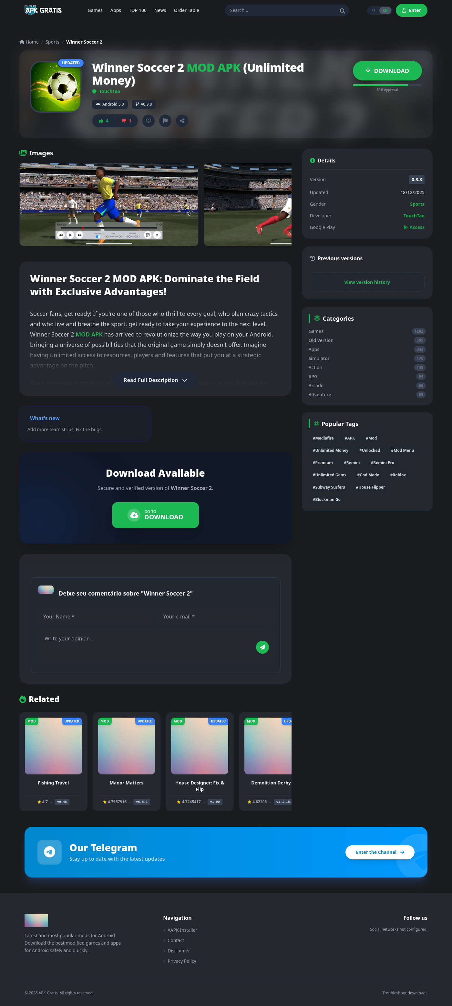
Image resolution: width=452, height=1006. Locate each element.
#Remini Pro (382, 462)
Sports (52, 42)
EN (385, 10)
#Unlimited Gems (329, 475)
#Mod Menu (402, 450)
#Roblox (398, 475)
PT (373, 10)
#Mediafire (323, 438)
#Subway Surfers (329, 487)
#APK (350, 438)
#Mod (371, 438)
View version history (367, 282)
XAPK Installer (180, 930)
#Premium (323, 462)
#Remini (352, 462)
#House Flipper (370, 487)
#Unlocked (369, 450)
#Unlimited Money (331, 450)
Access (414, 227)
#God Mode (368, 475)
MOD (83, 334)
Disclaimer (176, 951)
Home (29, 42)
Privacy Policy (179, 961)
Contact (173, 940)
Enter (411, 10)
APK (97, 334)
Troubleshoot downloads (405, 993)
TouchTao (106, 91)
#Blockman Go (327, 499)
